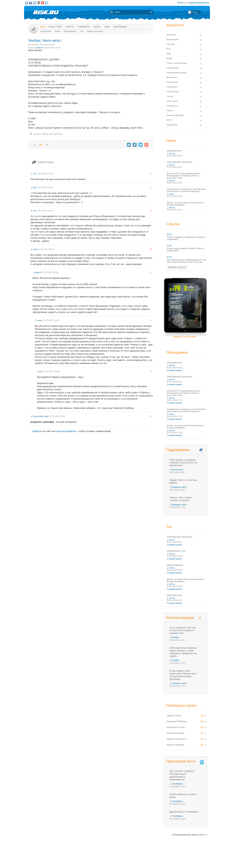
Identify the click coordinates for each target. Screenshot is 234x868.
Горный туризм (173, 68)
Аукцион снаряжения (175, 745)
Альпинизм (33, 44)
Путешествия (172, 82)
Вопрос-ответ (55, 26)
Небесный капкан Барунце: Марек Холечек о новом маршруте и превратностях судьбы (183, 652)
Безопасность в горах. (176, 727)
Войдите (37, 431)
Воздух (169, 58)
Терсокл (45, 134)
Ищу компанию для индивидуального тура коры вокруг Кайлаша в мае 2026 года (186, 261)
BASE (169, 120)
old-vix (172, 153)
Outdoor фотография (175, 733)
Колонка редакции (180, 617)
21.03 (169, 246)
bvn (41, 371)
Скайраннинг (172, 87)
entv (34, 174)
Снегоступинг (172, 101)
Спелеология (172, 106)
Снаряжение (84, 26)
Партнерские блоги (185, 761)
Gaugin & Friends (174, 716)
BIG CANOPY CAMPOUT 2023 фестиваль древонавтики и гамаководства (182, 775)
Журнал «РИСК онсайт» (194, 858)
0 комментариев (174, 370)
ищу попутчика (56, 134)
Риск (42, 26)
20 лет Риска (133, 862)
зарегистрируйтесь (66, 431)
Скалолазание (173, 92)
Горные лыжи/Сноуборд (177, 63)
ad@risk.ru (202, 835)
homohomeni (178, 469)
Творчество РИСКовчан (176, 721)
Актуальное (45, 31)
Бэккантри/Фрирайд (175, 115)
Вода (169, 54)
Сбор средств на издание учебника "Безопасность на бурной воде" (183, 463)
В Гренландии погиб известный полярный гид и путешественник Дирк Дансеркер (182, 675)
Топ (81, 31)
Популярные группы (181, 705)
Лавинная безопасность (177, 739)
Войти (181, 2)
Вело (169, 49)
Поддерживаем (178, 450)
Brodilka (175, 637)
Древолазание (173, 39)
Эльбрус (37, 134)
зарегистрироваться (198, 2)
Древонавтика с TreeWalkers (183, 812)
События (69, 26)
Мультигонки (172, 77)
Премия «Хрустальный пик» (150, 858)
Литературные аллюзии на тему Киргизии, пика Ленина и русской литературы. (186, 190)
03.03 (169, 234)
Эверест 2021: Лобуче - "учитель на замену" (181, 499)
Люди (107, 26)
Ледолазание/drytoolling (177, 73)
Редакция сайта (179, 487)
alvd (34, 187)
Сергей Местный (40, 416)
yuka (171, 194)
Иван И (39, 47)
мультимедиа (120, 26)
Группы (97, 26)
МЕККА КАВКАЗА (175, 565)
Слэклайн (171, 44)
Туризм (170, 111)
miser (35, 249)
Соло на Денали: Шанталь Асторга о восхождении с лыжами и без (182, 630)
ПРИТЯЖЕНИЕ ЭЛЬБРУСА (179, 162)
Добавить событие (177, 267)
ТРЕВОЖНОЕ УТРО (176, 551)
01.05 (169, 257)
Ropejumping (172, 125)
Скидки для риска (95, 31)
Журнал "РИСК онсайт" (185, 336)
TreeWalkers (177, 784)
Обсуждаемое (70, 31)
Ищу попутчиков (47, 44)
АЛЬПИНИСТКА (174, 151)
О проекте (130, 858)
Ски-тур (170, 96)
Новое (57, 31)
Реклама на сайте (173, 858)
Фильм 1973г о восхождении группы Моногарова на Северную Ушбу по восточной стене (183, 175)
